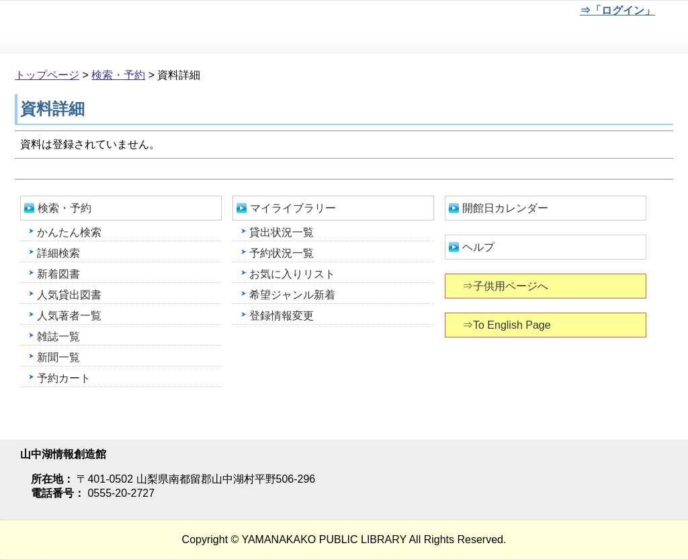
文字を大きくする (527, 13)
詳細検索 (58, 253)
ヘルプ (478, 247)
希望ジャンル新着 (292, 295)
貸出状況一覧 (281, 232)
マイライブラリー (293, 208)
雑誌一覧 (58, 336)
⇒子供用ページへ (506, 286)
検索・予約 (118, 75)
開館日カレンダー (505, 208)
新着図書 (58, 274)
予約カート (64, 378)
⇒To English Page (507, 325)
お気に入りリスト (292, 274)
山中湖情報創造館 (161, 27)
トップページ (47, 75)
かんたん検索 (69, 232)
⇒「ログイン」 (617, 10)
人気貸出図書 (69, 295)
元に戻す (483, 13)
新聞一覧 (58, 357)
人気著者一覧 (69, 315)
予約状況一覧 (281, 253)
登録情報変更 (281, 315)
